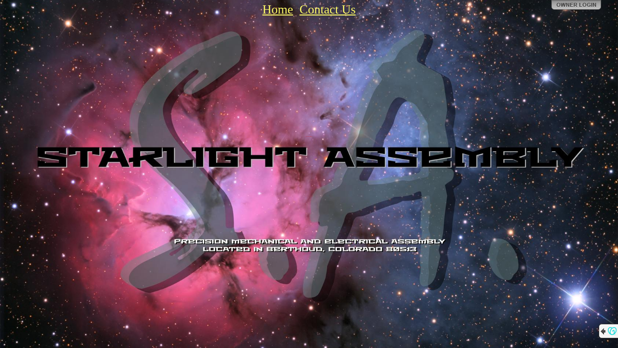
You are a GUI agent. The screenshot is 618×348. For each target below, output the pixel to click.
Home (277, 9)
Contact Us (327, 9)
